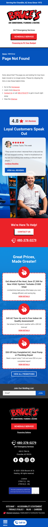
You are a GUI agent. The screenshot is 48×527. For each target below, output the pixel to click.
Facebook (15, 460)
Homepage (15, 87)
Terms (37, 493)
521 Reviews (30, 121)
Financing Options (24, 432)
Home (4, 54)
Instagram (27, 460)
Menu (5, 525)
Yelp (32, 460)
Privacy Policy (18, 491)
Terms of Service (25, 491)
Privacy (34, 493)
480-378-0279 (23, 93)
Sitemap (14, 99)
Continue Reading (11, 164)
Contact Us (8, 93)
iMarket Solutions (13, 513)
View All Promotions (24, 374)
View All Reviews (15, 170)
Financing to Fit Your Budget (24, 43)
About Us (16, 90)
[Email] (24, 393)
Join (40, 393)
